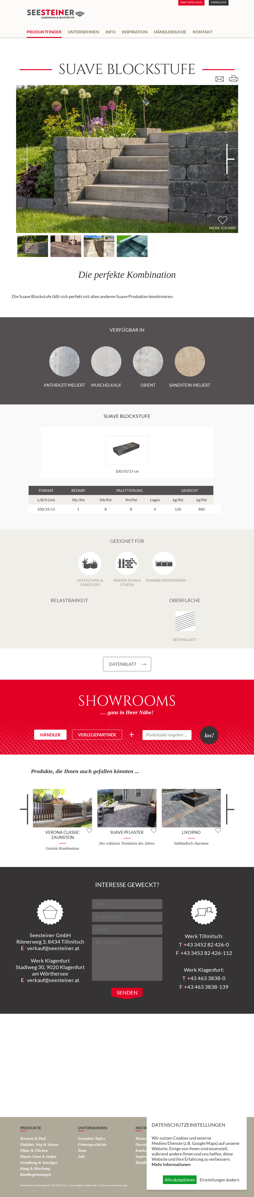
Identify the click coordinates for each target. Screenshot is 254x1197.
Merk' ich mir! (222, 228)
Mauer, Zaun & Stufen (38, 1156)
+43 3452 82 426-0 (206, 944)
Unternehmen (83, 31)
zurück (26, 813)
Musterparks (146, 1138)
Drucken (233, 79)
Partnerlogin (191, 2)
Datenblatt (122, 664)
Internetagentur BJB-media (82, 1185)
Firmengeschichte (92, 1144)
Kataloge (143, 1150)
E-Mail (221, 79)
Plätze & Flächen (34, 1150)
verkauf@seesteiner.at (53, 948)
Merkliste (218, 2)
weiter (227, 813)
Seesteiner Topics (91, 1138)
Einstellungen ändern (219, 1179)
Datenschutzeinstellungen (113, 1185)
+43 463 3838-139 (206, 986)
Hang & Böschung (35, 1168)
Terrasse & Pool (33, 1138)
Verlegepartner (97, 734)
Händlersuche (170, 31)
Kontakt (202, 31)
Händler (50, 734)
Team (82, 1150)
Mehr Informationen (171, 1164)
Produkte (30, 1127)
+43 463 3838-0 (206, 978)
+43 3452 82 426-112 (206, 953)
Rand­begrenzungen (35, 1175)
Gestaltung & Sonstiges (38, 1162)
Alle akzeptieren (180, 1179)
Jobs (81, 1156)
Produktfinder (44, 31)
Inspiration (135, 31)
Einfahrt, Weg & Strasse (39, 1144)
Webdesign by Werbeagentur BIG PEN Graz (43, 1185)
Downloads (144, 1144)
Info (110, 31)
